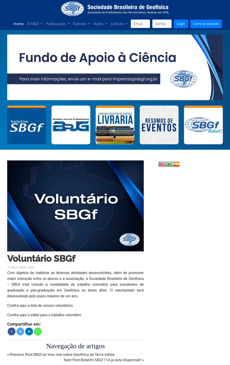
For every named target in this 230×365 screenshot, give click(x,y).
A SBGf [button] (33, 23)
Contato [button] (118, 23)
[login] (140, 23)
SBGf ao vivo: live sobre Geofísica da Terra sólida (62, 354)
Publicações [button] (56, 23)
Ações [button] (98, 23)
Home (18, 23)
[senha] (162, 23)
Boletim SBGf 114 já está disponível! (102, 359)
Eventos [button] (80, 23)
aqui (23, 305)
